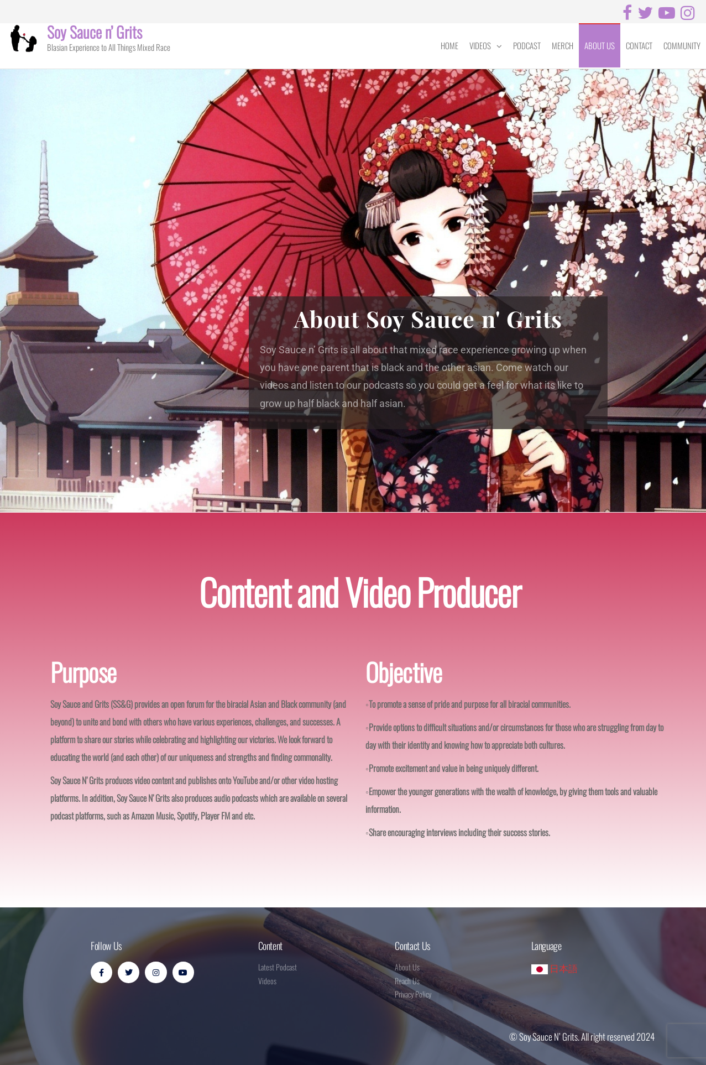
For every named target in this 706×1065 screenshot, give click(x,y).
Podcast (527, 45)
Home (449, 45)
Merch (562, 45)
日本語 (554, 968)
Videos (480, 45)
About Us (599, 45)
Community (681, 45)
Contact (639, 45)
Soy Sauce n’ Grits (94, 31)
